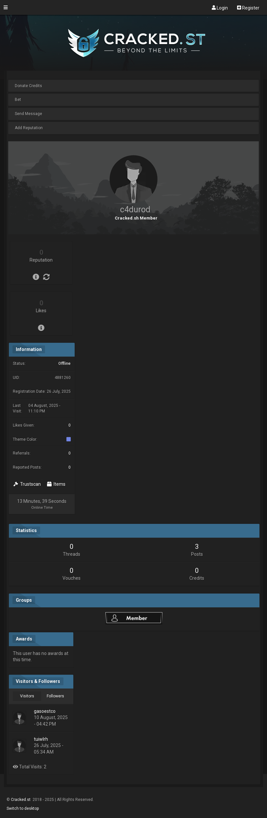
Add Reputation (29, 128)
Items (56, 484)
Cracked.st (21, 799)
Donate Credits (28, 85)
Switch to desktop (23, 808)
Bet (18, 99)
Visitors (27, 696)
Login (220, 7)
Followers (55, 696)
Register (248, 7)
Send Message (28, 113)
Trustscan (27, 484)
